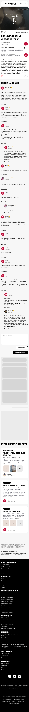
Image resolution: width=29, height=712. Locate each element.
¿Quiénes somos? (5, 653)
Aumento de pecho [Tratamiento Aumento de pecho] (8, 450)
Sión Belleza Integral (5, 566)
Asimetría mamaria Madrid (6, 592)
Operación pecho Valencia (7, 597)
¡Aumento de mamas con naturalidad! (9, 642)
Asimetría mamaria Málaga (7, 599)
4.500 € (13, 47)
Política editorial (22, 701)
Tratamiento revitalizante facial (8, 628)
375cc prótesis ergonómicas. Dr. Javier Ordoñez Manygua (13, 639)
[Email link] (19, 676)
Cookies (22, 699)
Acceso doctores (5, 663)
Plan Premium (4, 665)
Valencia (3, 583)
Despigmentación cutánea (7, 624)
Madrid (2, 578)
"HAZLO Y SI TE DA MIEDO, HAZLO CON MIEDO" (14, 454)
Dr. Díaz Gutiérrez (5, 564)
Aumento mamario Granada (7, 612)
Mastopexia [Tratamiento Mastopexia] (6, 508)
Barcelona (3, 580)
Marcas (2, 667)
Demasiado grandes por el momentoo (9, 637)
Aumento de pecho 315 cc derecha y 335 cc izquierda (12, 644)
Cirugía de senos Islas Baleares (8, 607)
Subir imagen (21, 347)
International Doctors (5, 671)
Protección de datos (7, 699)
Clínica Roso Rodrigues (6, 568)
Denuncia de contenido (6, 657)
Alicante (3, 587)
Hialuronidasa (4, 626)
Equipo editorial (4, 655)
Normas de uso (16, 699)
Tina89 (8, 42)
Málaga (2, 585)
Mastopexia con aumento (12, 511)
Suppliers (3, 669)
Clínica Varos (4, 573)
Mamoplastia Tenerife (6, 610)
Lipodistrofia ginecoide (6, 619)
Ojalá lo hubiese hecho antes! (14, 485)
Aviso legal (13, 701)
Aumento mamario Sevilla (6, 603)
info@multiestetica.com (21, 696)
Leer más (9, 496)
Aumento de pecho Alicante (7, 601)
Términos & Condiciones (14, 703)
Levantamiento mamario (6, 622)
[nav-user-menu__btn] (25, 4)
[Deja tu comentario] (14, 339)
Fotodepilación (4, 617)
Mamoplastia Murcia (5, 605)
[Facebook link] (14, 677)
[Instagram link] (9, 677)
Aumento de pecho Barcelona (7, 595)
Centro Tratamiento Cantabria (7, 571)
